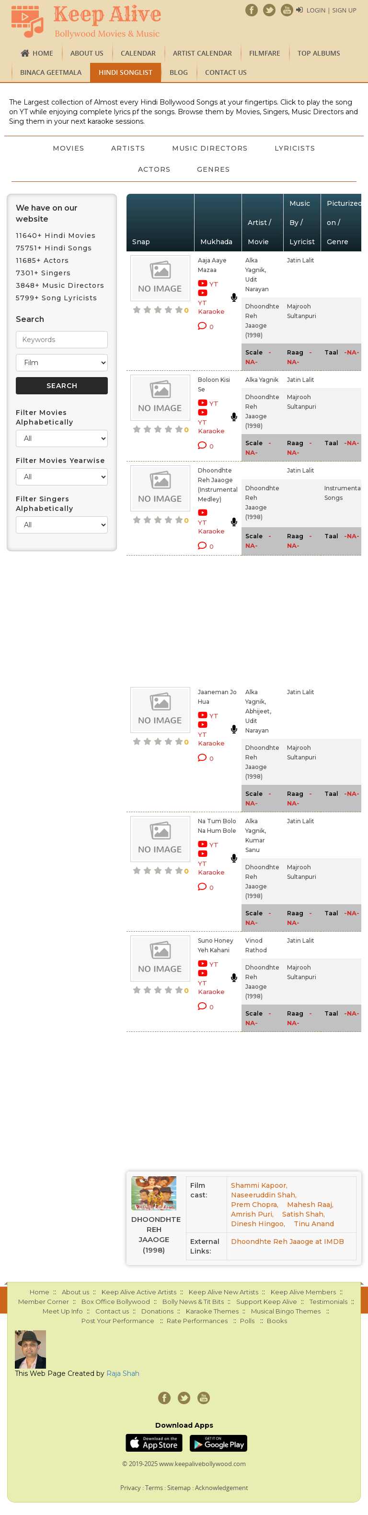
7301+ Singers (43, 273)
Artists (128, 148)
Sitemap (179, 1487)
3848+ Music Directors (60, 285)
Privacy (130, 1487)
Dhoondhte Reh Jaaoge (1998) (153, 1235)
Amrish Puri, (252, 1214)
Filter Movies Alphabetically (44, 417)
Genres (213, 169)
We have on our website (47, 213)
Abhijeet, (258, 711)
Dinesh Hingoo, (258, 1223)
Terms (154, 1487)
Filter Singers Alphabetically (44, 504)
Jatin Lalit (300, 260)
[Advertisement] (204, 619)
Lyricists (295, 148)
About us (87, 53)
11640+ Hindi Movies (56, 235)
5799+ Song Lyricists (56, 298)
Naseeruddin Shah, (264, 1195)
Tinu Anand (314, 1223)
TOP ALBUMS (319, 53)
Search (30, 319)
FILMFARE (264, 53)
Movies (68, 148)
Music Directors (210, 148)
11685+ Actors (42, 260)
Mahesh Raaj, (310, 1204)
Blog (179, 72)
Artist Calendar (202, 53)
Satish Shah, (303, 1214)
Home (43, 53)
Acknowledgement (221, 1487)
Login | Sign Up (331, 10)
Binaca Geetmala (50, 72)
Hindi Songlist (125, 72)
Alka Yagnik (261, 379)
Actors (154, 169)
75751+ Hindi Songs (54, 248)
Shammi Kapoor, (259, 1185)
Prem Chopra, (254, 1204)
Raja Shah (122, 1373)
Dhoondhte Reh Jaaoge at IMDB (287, 1241)
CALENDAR (138, 53)
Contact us (226, 72)
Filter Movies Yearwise (60, 460)
